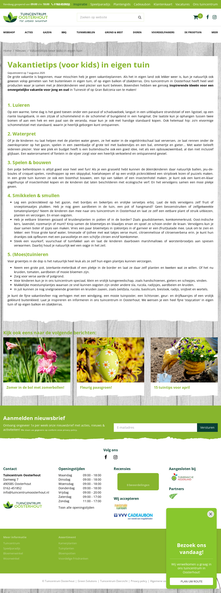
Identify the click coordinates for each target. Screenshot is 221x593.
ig (214, 17)
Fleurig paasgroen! (96, 387)
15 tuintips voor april (172, 387)
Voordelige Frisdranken (73, 558)
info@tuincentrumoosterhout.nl (26, 492)
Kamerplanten (67, 543)
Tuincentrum (11, 543)
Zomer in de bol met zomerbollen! (35, 387)
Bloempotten (67, 553)
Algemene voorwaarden (164, 581)
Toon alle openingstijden (76, 507)
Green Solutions (87, 581)
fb (207, 17)
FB (106, 457)
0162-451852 (12, 488)
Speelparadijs (11, 548)
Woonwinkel (11, 558)
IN (115, 457)
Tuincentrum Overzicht (114, 581)
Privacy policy (139, 581)
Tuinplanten (66, 548)
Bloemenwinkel (13, 553)
